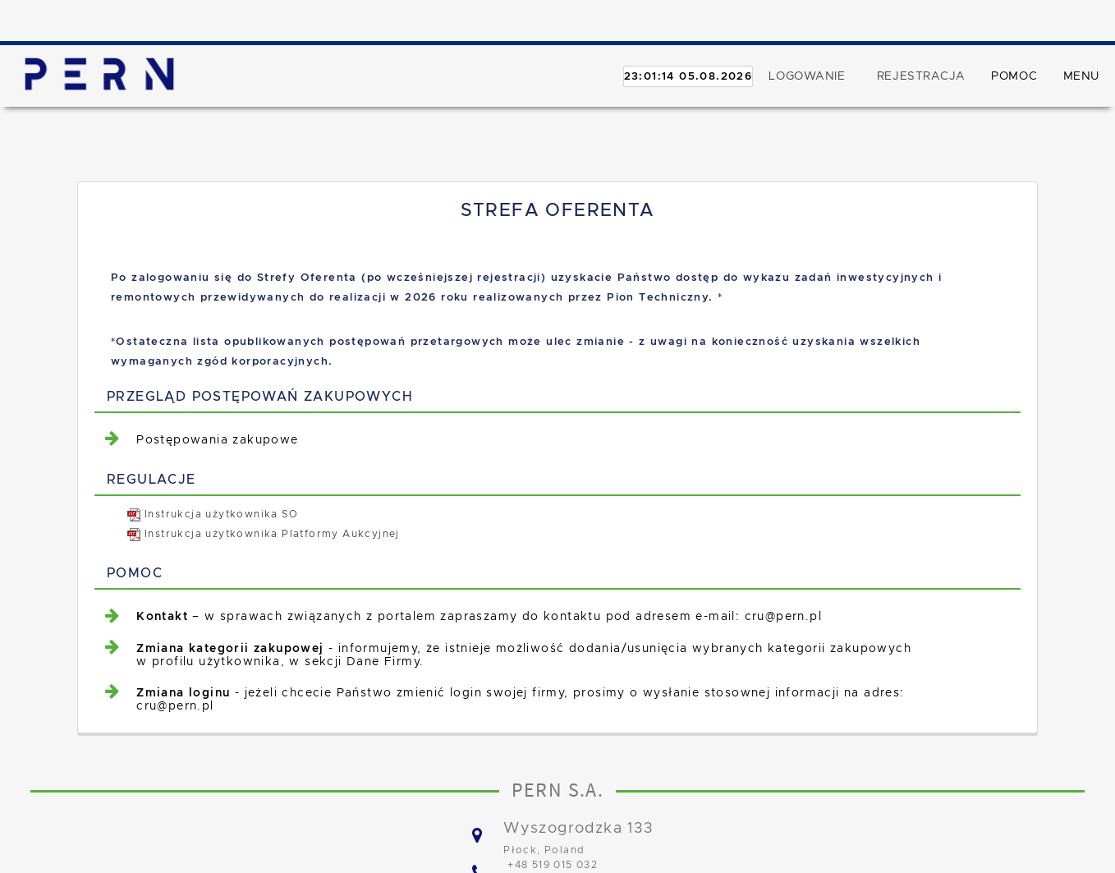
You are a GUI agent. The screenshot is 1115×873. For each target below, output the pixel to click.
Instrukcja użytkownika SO (212, 514)
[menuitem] (566, 439)
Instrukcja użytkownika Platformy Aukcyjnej (263, 533)
